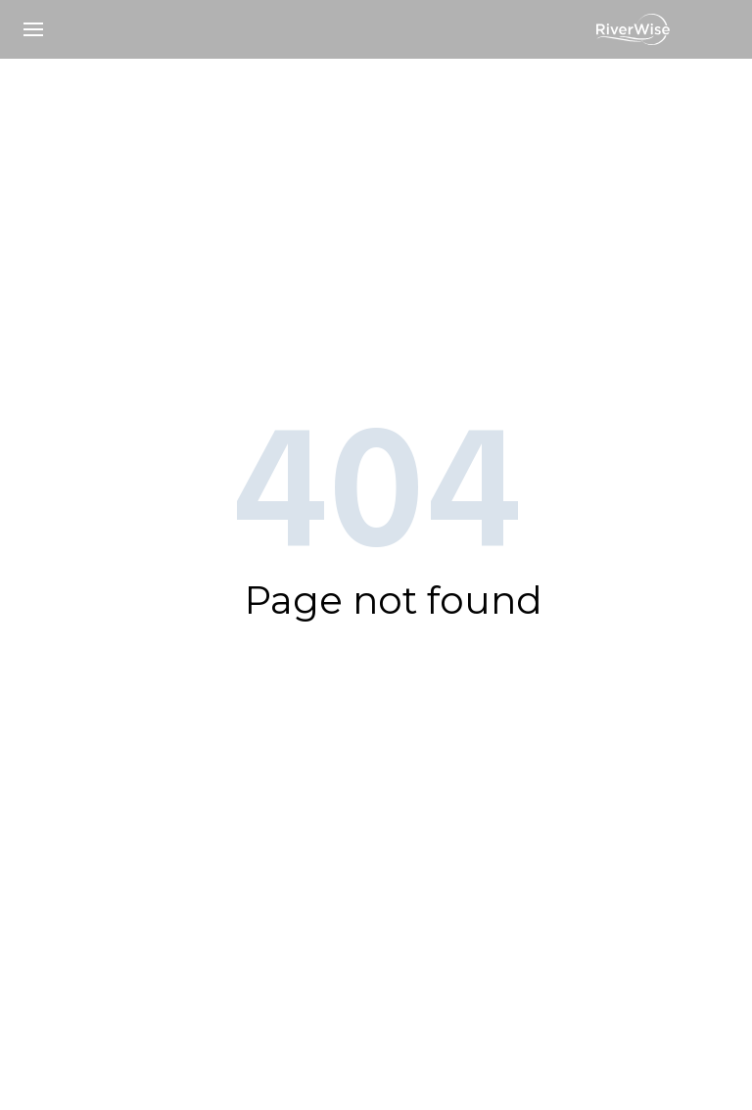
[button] (33, 29)
